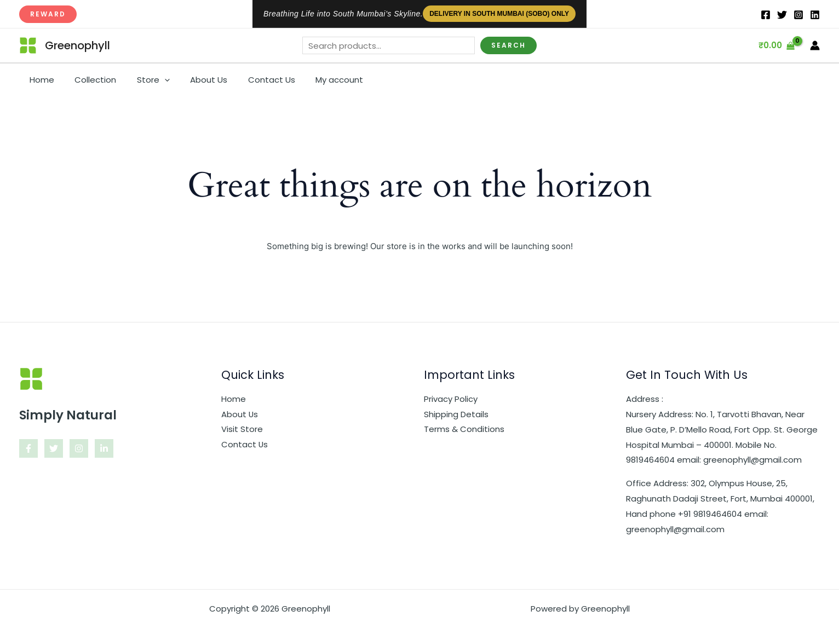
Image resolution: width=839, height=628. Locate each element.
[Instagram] (798, 15)
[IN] (815, 15)
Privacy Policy (451, 399)
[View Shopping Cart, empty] (776, 45)
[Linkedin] (104, 448)
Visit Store (242, 429)
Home (39, 79)
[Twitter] (782, 15)
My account (317, 79)
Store (143, 80)
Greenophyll (77, 45)
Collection (89, 79)
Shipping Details (456, 414)
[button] (48, 14)
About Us (194, 79)
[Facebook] (766, 15)
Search (508, 45)
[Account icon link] (815, 45)
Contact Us (253, 79)
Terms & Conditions (464, 429)
